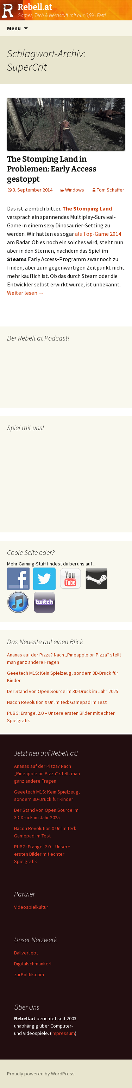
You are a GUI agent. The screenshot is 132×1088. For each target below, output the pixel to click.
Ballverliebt (26, 953)
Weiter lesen (25, 292)
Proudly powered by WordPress (41, 1073)
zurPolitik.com (29, 974)
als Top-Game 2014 (98, 233)
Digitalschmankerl (32, 963)
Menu (14, 28)
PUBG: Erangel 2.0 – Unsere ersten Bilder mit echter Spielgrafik (42, 853)
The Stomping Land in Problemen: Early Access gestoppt (51, 169)
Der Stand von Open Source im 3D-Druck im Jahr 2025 (62, 691)
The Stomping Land (87, 208)
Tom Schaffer (110, 190)
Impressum (63, 1033)
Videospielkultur (31, 907)
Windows (74, 190)
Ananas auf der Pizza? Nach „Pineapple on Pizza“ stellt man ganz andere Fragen (47, 773)
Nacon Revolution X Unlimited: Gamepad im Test (57, 702)
